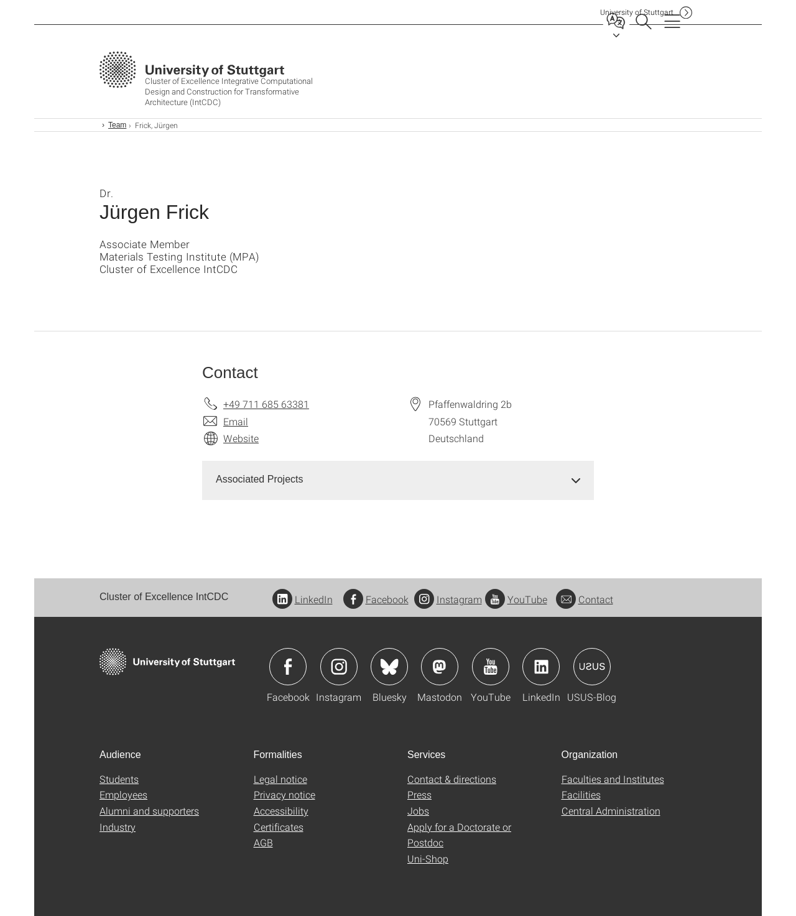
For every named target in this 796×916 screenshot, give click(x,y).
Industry (118, 826)
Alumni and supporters (149, 810)
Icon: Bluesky (389, 666)
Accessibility (281, 810)
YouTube (516, 599)
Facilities (581, 794)
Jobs (418, 810)
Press (419, 794)
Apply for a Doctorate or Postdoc (459, 834)
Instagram (448, 599)
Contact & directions (451, 778)
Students (119, 778)
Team (117, 125)
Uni (636, 12)
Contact (584, 599)
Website (241, 438)
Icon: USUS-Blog (592, 666)
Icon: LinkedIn (541, 666)
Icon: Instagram (339, 666)
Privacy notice (284, 794)
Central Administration (611, 810)
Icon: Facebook (288, 666)
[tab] (398, 480)
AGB (263, 842)
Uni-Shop (427, 858)
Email (235, 421)
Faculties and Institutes (613, 778)
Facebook (376, 599)
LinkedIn (302, 599)
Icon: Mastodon (439, 666)
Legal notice (280, 778)
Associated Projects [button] (259, 479)
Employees (123, 794)
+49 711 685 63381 (266, 403)
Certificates (278, 826)
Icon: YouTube (490, 666)
